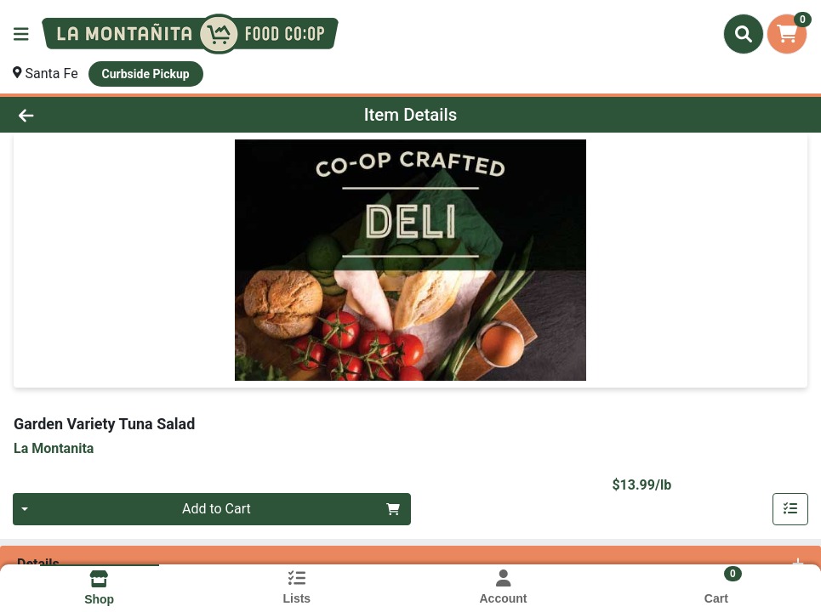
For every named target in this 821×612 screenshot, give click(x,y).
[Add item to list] (790, 509)
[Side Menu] (21, 34)
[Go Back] (113, 115)
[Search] (743, 34)
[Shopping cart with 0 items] (787, 34)
